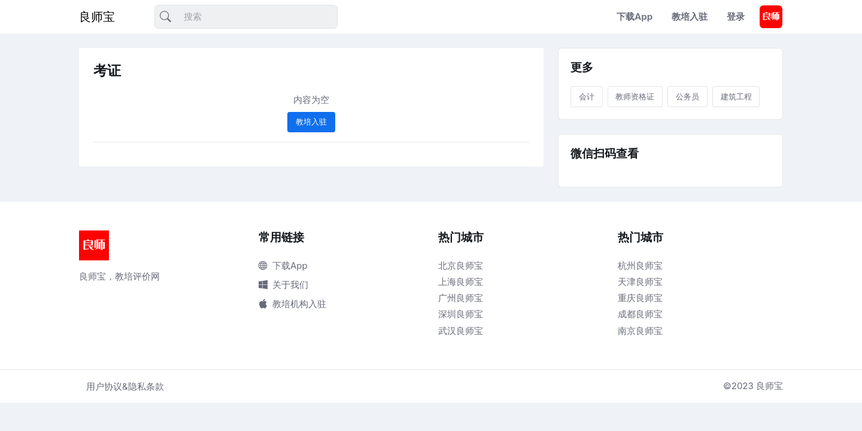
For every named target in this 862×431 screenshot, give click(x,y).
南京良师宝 (640, 330)
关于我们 (283, 284)
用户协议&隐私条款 (125, 386)
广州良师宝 (460, 297)
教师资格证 (634, 96)
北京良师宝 (460, 265)
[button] (771, 17)
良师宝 (97, 17)
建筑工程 (736, 96)
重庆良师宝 (640, 297)
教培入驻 (690, 16)
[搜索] (246, 17)
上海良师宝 (460, 281)
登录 (736, 16)
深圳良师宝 (460, 314)
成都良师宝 (640, 314)
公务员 (687, 96)
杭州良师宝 (640, 265)
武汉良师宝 (460, 330)
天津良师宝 (640, 281)
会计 (586, 96)
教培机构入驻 (292, 303)
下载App (634, 16)
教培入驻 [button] (311, 121)
